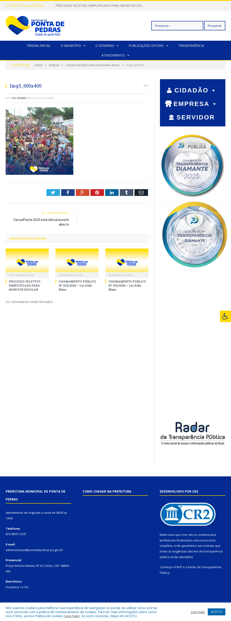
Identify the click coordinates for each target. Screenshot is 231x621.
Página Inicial (39, 45)
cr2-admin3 (19, 98)
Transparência (191, 45)
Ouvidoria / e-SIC (17, 587)
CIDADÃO (195, 90)
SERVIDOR (195, 118)
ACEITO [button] (216, 612)
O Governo (104, 45)
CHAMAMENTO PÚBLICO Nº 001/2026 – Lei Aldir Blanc (127, 285)
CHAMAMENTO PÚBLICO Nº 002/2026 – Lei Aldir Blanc (77, 285)
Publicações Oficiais (146, 45)
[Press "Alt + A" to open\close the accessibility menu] (225, 316)
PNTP (178, 567)
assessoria (207, 540)
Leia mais (72, 616)
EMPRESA (195, 103)
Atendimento (113, 55)
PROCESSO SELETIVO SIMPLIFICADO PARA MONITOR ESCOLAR (101, 6)
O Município (71, 45)
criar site (187, 535)
